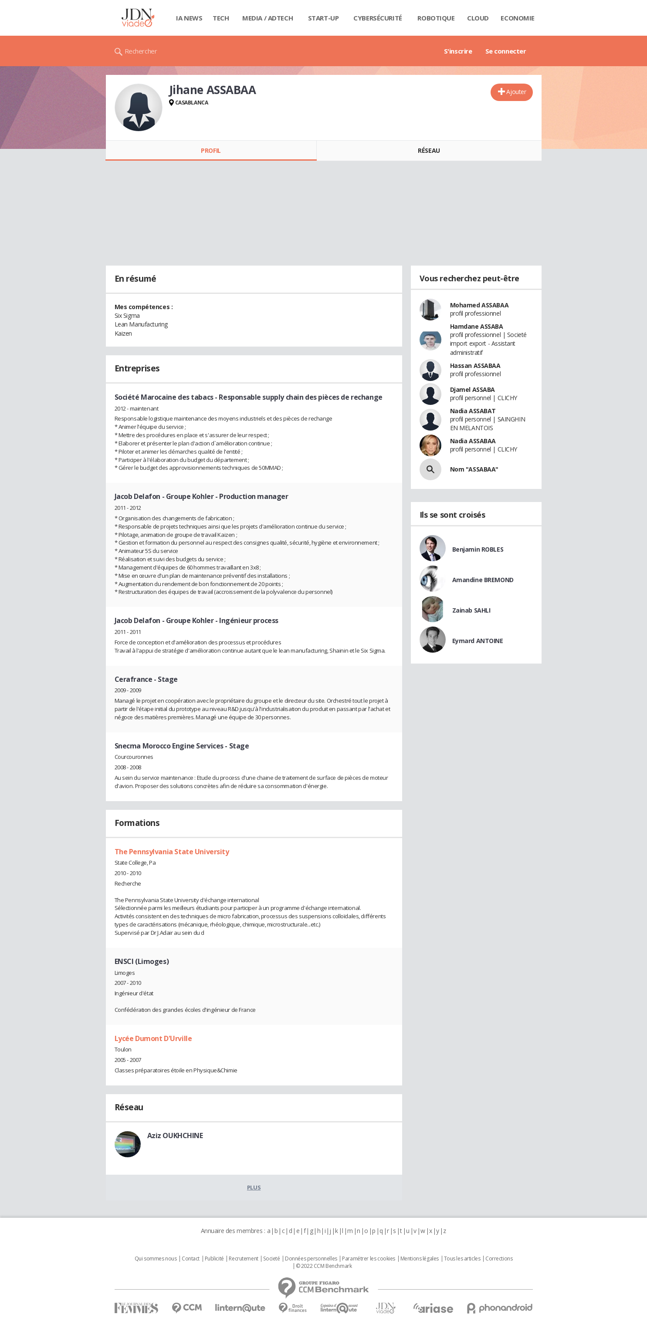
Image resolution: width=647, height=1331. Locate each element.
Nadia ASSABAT (473, 411)
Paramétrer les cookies (368, 1259)
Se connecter (505, 51)
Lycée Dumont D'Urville (153, 1038)
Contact (191, 1259)
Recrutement (243, 1259)
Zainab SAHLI (471, 610)
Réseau (429, 150)
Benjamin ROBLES (478, 549)
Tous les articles (462, 1259)
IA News (189, 17)
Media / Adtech (267, 17)
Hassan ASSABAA (475, 365)
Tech (221, 17)
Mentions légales (419, 1259)
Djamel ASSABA (472, 389)
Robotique (435, 17)
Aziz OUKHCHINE (175, 1135)
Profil (210, 150)
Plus (254, 1187)
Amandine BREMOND (483, 580)
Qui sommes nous (156, 1259)
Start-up (323, 17)
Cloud (478, 17)
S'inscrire (458, 51)
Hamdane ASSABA (476, 326)
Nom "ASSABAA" (474, 469)
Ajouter (516, 92)
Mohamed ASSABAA (479, 305)
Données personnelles (311, 1259)
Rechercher (141, 51)
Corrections (498, 1259)
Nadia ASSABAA (473, 441)
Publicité (214, 1259)
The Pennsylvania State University (172, 851)
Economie (518, 17)
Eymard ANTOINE (477, 641)
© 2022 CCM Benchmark (324, 1266)
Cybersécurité (377, 17)
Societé (271, 1259)
